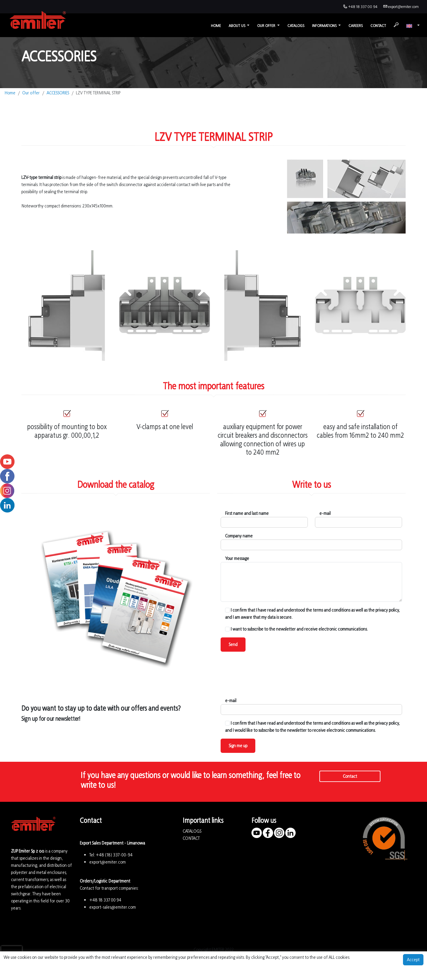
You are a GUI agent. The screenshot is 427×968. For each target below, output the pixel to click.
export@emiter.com (403, 6)
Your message (237, 558)
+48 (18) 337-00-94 (114, 855)
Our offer (31, 93)
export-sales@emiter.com (112, 907)
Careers (355, 25)
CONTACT (191, 838)
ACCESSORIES (58, 93)
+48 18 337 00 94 (362, 6)
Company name (239, 536)
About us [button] (237, 25)
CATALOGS (192, 831)
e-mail (325, 513)
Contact (378, 25)
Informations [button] (324, 25)
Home (216, 25)
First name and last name (247, 513)
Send (233, 644)
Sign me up (238, 745)
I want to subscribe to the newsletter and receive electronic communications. (296, 629)
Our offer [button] (266, 25)
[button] (413, 25)
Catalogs (295, 25)
